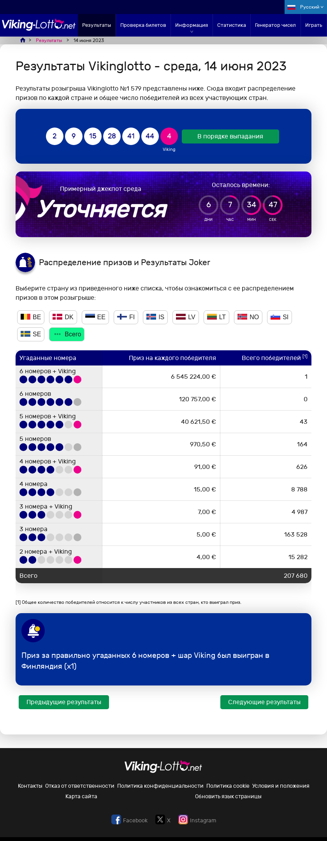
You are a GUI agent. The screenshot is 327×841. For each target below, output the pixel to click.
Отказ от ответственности (79, 786)
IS (155, 317)
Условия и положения (280, 786)
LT (216, 317)
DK (63, 317)
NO (248, 317)
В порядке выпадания (230, 136)
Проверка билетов (143, 25)
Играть (313, 25)
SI (279, 317)
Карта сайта (81, 796)
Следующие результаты (264, 702)
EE (95, 317)
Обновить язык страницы (228, 796)
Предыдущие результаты (63, 702)
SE (31, 334)
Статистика (231, 25)
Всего (67, 334)
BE (31, 317)
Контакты (30, 786)
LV (185, 317)
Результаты (96, 25)
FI (126, 317)
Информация (191, 25)
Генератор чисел (275, 25)
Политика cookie (228, 786)
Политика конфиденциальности (160, 786)
